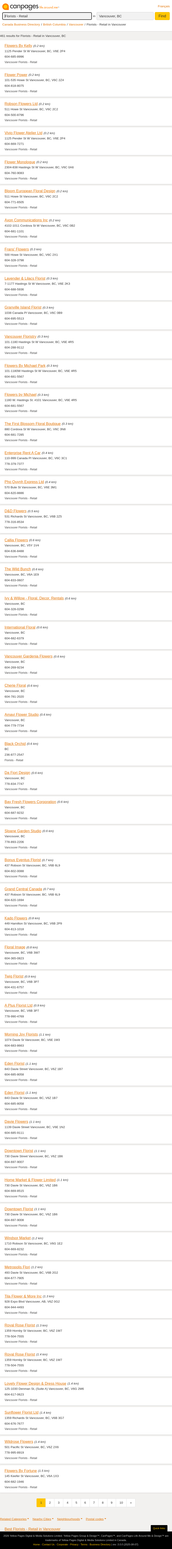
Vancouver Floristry (20, 336)
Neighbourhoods (68, 1519)
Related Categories (13, 1519)
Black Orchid (15, 744)
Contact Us (48, 1544)
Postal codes (95, 1519)
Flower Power (16, 75)
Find (162, 16)
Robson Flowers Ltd (21, 104)
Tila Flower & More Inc (23, 1296)
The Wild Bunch (18, 569)
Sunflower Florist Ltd (22, 1412)
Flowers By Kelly (18, 46)
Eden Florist (14, 1063)
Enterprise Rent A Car (23, 453)
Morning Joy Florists (21, 1034)
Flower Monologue (20, 162)
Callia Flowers (16, 540)
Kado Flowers (16, 918)
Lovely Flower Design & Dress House (35, 1383)
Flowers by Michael (21, 394)
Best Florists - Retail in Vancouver (32, 1529)
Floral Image (15, 947)
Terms (84, 1544)
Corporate (62, 1544)
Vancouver (76, 24)
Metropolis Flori (17, 1267)
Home (36, 1544)
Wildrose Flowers (19, 1441)
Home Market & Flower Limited (30, 1180)
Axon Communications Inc (26, 220)
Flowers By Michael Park (25, 366)
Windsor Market (18, 1238)
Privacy (74, 1544)
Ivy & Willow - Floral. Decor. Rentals (34, 598)
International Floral (20, 627)
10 (121, 1502)
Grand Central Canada (23, 889)
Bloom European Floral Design (30, 191)
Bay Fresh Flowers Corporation (30, 802)
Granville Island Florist (23, 307)
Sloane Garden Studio (23, 831)
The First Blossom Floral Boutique (33, 424)
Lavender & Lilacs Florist (25, 278)
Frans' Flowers (17, 249)
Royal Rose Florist (20, 1325)
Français (164, 6)
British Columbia (54, 24)
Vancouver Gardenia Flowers (29, 656)
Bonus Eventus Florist (23, 860)
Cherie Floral (15, 685)
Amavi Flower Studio (22, 714)
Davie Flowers (16, 1121)
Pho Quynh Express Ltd (24, 482)
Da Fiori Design (17, 773)
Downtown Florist (19, 1151)
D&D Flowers (15, 511)
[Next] (130, 1502)
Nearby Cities (41, 1519)
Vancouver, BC (110, 16)
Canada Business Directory (21, 24)
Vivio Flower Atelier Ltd (23, 133)
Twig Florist (14, 976)
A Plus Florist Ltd (18, 1005)
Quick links (159, 1528)
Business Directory (100, 1544)
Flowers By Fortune (21, 1471)
